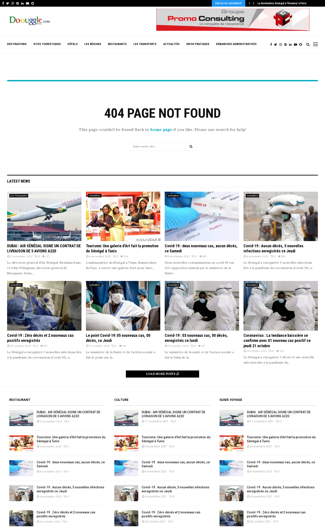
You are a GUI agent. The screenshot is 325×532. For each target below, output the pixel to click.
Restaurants (117, 44)
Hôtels (72, 44)
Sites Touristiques (47, 44)
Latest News (18, 181)
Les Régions (92, 44)
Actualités (171, 44)
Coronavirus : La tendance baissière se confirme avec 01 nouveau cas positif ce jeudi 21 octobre (277, 340)
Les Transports (145, 44)
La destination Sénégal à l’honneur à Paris (282, 3)
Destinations (17, 44)
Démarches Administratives (236, 44)
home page (161, 129)
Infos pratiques (197, 44)
